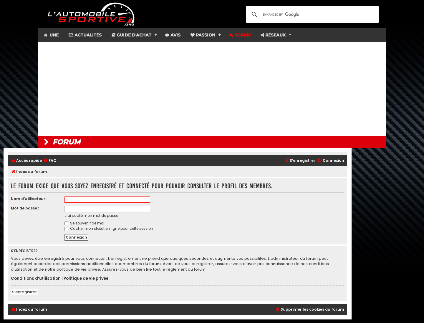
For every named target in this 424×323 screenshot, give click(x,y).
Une (51, 35)
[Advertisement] (212, 89)
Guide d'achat (131, 35)
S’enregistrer (24, 292)
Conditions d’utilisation (36, 278)
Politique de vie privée (86, 278)
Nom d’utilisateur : (29, 198)
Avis (172, 35)
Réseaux (273, 35)
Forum (240, 35)
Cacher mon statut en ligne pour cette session (108, 228)
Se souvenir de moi (84, 223)
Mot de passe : (25, 208)
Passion (203, 35)
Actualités (85, 35)
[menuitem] (49, 161)
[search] (311, 14)
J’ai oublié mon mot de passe (91, 215)
